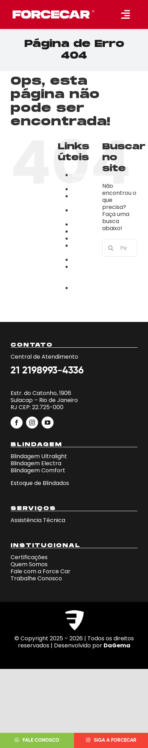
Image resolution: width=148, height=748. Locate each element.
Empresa (84, 231)
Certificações (90, 224)
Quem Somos (29, 564)
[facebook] (17, 423)
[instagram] (32, 423)
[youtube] (48, 423)
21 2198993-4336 (47, 371)
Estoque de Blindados (40, 483)
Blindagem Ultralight (39, 456)
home (80, 260)
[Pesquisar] (111, 248)
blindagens (87, 189)
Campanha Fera (87, 199)
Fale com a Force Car (40, 571)
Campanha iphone (87, 213)
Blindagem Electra (36, 463)
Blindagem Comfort (38, 470)
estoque (83, 238)
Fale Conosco (84, 249)
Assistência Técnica (87, 178)
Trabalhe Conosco (84, 291)
